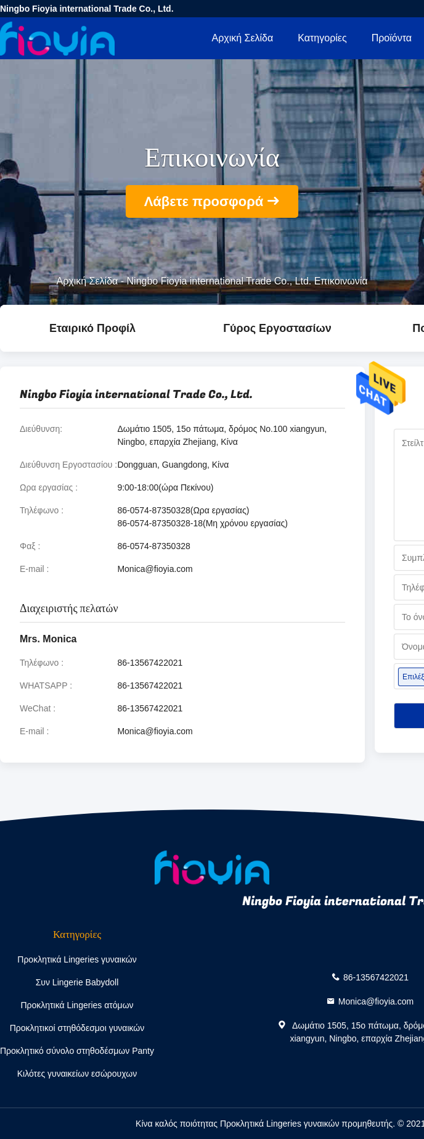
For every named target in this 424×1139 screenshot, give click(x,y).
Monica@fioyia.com (154, 569)
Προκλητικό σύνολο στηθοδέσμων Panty (77, 1051)
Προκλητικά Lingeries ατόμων (76, 1005)
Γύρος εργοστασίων (277, 328)
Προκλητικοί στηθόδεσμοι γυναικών (77, 1028)
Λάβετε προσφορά (204, 201)
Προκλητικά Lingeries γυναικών (76, 959)
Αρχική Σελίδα (242, 38)
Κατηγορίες (322, 38)
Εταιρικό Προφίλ (92, 328)
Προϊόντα (392, 38)
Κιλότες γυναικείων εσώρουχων (77, 1074)
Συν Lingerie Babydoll (77, 982)
